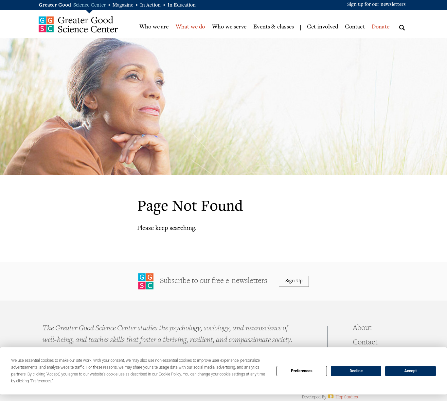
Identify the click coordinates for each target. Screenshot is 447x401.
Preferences (302, 371)
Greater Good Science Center (78, 24)
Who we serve (229, 27)
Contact (355, 27)
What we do (190, 27)
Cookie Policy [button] (170, 374)
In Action (150, 5)
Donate (380, 27)
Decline (356, 371)
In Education (182, 5)
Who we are (154, 27)
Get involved (322, 27)
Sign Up (293, 281)
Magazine (123, 5)
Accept (410, 371)
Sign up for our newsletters (376, 5)
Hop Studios (342, 397)
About (362, 328)
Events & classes (273, 27)
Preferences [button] (41, 381)
